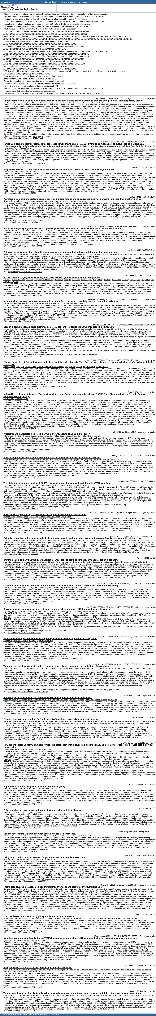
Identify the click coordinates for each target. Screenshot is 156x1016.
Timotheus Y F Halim (16, 997)
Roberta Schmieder (48, 889)
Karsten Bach (8, 995)
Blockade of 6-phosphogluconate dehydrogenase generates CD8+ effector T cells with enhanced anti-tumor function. (48, 24)
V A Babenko (28, 836)
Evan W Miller (31, 171)
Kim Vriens (94, 889)
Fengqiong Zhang (21, 918)
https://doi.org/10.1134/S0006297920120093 (25, 851)
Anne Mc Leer (82, 103)
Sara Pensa (18, 995)
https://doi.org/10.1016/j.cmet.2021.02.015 (24, 603)
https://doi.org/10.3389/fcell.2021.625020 (24, 428)
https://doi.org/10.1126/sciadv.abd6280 (23, 554)
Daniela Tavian (33, 749)
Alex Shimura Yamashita (12, 485)
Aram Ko (68, 254)
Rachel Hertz (27, 789)
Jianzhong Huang (46, 201)
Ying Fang (48, 303)
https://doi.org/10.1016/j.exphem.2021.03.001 (25, 138)
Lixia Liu (6, 201)
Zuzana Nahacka (21, 562)
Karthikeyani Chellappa (101, 460)
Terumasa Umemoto (26, 700)
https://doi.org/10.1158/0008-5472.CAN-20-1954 (26, 910)
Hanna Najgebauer (61, 970)
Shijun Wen (122, 329)
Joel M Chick (19, 436)
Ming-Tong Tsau (93, 918)
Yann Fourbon (43, 611)
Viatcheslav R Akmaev (51, 723)
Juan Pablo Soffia (21, 399)
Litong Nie (29, 280)
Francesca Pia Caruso (93, 254)
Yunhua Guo (31, 329)
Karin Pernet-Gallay (94, 103)
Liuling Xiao (17, 588)
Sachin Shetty (8, 940)
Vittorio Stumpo (44, 485)
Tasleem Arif (24, 859)
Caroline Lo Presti (20, 103)
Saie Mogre (76, 721)
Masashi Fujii (144, 889)
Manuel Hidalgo (81, 723)
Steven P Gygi (72, 436)
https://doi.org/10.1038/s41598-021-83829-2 (25, 804)
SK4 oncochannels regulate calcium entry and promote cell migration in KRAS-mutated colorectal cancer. (43, 59)
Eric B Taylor (80, 367)
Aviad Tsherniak (22, 972)
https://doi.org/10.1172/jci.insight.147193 (23, 477)
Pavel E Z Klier (8, 171)
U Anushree (18, 940)
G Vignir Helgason (34, 812)
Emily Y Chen (140, 721)
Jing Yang (40, 329)
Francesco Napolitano (121, 889)
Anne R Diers (17, 721)
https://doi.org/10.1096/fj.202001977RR (23, 222)
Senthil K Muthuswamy (46, 721)
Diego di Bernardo (64, 893)
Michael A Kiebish (142, 723)
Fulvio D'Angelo (47, 254)
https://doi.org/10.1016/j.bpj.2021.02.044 (23, 660)
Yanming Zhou (127, 918)
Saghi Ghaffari (52, 859)
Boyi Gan (14, 282)
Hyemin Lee (58, 280)
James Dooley (90, 891)
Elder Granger (130, 723)
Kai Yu (104, 254)
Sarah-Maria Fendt (102, 893)
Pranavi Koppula (86, 280)
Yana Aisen (7, 789)
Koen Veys (73, 889)
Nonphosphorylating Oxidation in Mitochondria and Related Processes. (30, 78)
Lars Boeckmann (98, 668)
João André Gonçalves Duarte (29, 889)
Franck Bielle (149, 254)
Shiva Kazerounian (30, 721)
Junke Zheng (144, 540)
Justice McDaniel (128, 721)
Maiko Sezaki (89, 700)
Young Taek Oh (35, 254)
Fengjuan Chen (75, 201)
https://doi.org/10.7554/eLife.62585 (21, 452)
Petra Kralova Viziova (63, 562)
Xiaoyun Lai (26, 540)
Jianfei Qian (78, 588)
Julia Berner (40, 668)
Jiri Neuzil (148, 146)
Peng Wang (69, 329)
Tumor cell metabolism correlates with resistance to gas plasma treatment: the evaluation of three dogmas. (44, 64)
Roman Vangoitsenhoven (27, 891)
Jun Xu (116, 540)
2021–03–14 (12, 5)
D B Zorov (7, 836)
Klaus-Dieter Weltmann (83, 668)
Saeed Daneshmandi (10, 230)
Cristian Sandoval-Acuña (12, 146)
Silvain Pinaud (66, 995)
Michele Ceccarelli (57, 256)
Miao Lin (43, 859)
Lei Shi (41, 303)
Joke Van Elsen (59, 891)
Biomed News (50, 2)
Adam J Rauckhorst (44, 367)
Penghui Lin (34, 230)
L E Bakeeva (38, 836)
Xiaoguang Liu (39, 280)
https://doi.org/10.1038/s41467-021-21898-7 (25, 987)
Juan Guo (13, 303)
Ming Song (60, 329)
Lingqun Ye (34, 588)
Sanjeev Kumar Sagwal (54, 668)
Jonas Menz (31, 668)
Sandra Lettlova (100, 146)
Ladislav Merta (88, 146)
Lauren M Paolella (34, 460)
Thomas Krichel (27, 1014)
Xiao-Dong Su (45, 256)
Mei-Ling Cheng (105, 918)
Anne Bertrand (45, 103)
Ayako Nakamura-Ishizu (42, 700)
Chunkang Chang (76, 303)
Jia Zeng (80, 891)
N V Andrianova (17, 836)
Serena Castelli (8, 749)
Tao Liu (25, 201)
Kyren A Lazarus (78, 995)
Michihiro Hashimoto (10, 700)
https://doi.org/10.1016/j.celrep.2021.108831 (25, 246)
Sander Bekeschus (10, 668)
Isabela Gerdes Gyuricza (34, 436)
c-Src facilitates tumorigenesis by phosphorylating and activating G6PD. (30, 86)
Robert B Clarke (141, 995)
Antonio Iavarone (93, 256)
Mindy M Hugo (67, 460)
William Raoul (77, 611)
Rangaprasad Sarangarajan (37, 725)
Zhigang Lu (135, 540)
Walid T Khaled (42, 997)
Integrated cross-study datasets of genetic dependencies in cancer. (29, 91)
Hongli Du (130, 329)
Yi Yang (110, 540)
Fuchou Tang (35, 256)
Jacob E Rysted (9, 367)
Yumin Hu (148, 329)
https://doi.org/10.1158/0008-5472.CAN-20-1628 (26, 163)
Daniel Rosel (130, 146)
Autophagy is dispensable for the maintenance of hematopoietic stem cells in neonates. (36, 66)
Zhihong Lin (20, 367)
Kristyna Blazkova (76, 146)
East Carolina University (29, 9)
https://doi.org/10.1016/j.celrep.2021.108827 (25, 532)
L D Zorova (56, 836)
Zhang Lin (65, 201)
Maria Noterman (58, 367)
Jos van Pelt (114, 891)
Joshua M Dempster (20, 970)
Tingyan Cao (39, 918)
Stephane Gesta (9, 725)
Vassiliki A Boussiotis (73, 230)
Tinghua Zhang (78, 540)
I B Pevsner (65, 836)
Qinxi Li (136, 918)
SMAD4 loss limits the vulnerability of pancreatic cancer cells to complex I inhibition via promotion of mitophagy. (46, 54)
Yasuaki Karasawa (105, 889)
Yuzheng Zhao (125, 540)
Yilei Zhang (7, 280)
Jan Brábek (140, 146)
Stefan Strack (90, 367)
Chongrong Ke (34, 201)
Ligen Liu (34, 540)
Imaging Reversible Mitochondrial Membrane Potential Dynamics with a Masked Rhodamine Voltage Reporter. (45, 19)
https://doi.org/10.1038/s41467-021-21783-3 (25, 1011)
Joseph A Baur (115, 460)
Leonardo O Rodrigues (34, 723)
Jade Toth (57, 460)
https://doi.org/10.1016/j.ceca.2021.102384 (24, 633)
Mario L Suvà (24, 256)
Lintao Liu (25, 588)
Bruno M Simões (102, 995)
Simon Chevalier (33, 103)
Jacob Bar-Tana (47, 789)
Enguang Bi (49, 588)
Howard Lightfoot (118, 970)
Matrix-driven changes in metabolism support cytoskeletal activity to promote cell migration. (38, 61)
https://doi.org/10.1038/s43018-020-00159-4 (25, 272)
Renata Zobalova (107, 562)
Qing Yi (85, 588)
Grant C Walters (30, 367)
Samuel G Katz (66, 517)
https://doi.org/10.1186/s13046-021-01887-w (25, 780)
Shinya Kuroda (77, 893)
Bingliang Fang (135, 280)
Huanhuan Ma (8, 918)
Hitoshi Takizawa (101, 700)
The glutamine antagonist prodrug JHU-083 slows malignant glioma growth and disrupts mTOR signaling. (43, 46)
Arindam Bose (93, 723)
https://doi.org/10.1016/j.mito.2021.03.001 (24, 962)
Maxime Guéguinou (90, 611)
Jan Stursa (32, 562)
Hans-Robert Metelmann (130, 668)
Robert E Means (22, 517)
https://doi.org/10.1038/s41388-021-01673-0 (25, 932)
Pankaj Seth (98, 230)
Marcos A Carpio (9, 517)
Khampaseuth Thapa (67, 723)
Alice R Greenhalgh (116, 995)
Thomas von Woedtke (113, 668)
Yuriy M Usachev (102, 367)
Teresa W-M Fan (88, 230)
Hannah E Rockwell (114, 721)
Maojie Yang (68, 588)
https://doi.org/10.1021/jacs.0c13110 (22, 193)
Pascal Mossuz (107, 103)
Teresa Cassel (24, 230)
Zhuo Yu (88, 540)
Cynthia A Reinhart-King (45, 641)
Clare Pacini (7, 970)
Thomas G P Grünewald (128, 891)
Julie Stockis (55, 995)
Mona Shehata (90, 995)
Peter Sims (15, 256)
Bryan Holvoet (12, 891)
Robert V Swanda (18, 280)
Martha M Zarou (9, 812)
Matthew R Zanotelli (20, 641)
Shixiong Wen (60, 918)
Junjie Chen (145, 280)
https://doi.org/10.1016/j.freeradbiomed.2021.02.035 (28, 692)
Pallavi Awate (59, 721)
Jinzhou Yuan (112, 254)
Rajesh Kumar (29, 940)
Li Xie (94, 540)
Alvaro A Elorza (8, 399)
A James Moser (118, 723)
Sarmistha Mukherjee (11, 460)
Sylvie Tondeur (56, 103)
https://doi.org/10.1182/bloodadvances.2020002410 (28, 713)
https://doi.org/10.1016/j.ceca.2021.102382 (24, 388)
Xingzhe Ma (7, 588)
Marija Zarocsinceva (30, 995)
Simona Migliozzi (23, 254)
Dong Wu (56, 303)
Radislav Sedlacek (93, 562)
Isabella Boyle (33, 970)
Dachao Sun (49, 918)
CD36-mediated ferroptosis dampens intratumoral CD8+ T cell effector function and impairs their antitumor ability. (46, 56)
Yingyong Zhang (16, 201)
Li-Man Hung (116, 918)
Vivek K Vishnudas (105, 723)
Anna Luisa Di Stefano (136, 254)
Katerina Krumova (99, 721)
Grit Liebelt (22, 668)
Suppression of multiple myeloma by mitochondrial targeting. (26, 74)
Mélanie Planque (83, 889)
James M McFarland (143, 970)
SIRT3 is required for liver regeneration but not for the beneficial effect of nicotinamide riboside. (39, 44)
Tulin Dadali (7, 721)
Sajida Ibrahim (8, 611)
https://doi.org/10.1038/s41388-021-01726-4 (25, 579)
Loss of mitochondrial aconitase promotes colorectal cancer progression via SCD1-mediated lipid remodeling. (45, 34)
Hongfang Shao (51, 540)
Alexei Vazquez (21, 812)
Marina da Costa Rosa (30, 485)
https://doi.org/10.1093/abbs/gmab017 (22, 321)
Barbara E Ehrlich (53, 517)
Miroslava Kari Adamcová (116, 146)
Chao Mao (76, 280)
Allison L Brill (33, 517)
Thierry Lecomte (66, 611)
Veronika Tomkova (41, 146)
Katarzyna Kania (44, 995)
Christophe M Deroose (18, 893)
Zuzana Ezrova (8, 562)
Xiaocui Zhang (102, 540)
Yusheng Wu (7, 641)
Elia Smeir (37, 789)
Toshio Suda (112, 700)
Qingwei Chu (78, 460)
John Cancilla (87, 329)
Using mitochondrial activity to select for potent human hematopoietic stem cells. (34, 81)
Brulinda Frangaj (78, 254)
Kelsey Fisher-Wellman (10, 9)
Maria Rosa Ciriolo (45, 749)
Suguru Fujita (134, 889)
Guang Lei (67, 280)
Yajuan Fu (57, 201)
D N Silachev (95, 836)
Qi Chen (93, 201)
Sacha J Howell (129, 995)
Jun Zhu (41, 540)
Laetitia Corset (54, 611)
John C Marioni (30, 997)
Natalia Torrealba (28, 146)
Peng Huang (139, 329)
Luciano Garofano (9, 254)
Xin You (6, 329)
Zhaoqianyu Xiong (80, 918)
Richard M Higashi (46, 230)
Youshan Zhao (23, 303)
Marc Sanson (70, 256)
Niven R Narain (21, 725)
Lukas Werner (14, 148)
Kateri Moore (34, 859)
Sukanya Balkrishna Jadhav (59, 146)
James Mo (23, 460)
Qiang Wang (58, 588)
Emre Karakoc (74, 970)
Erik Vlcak (51, 562)
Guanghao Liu (70, 367)
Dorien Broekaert (62, 889)
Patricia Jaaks (130, 970)
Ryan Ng (68, 721)
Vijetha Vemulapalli (18, 723)
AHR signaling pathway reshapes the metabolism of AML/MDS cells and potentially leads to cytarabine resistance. (47, 31)
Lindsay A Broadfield (10, 889)
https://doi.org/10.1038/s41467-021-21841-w (25, 295)
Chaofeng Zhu (50, 329)
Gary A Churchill (83, 436)
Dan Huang (62, 540)
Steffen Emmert (145, 668)
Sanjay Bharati (40, 940)
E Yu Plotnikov (84, 836)
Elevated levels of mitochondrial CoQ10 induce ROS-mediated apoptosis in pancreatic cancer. (39, 69)
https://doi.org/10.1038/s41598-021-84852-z (25, 739)
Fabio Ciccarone (21, 749)
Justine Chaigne (20, 611)
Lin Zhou (31, 918)
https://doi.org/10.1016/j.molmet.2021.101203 (25, 356)
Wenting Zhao (123, 254)
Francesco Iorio (34, 972)
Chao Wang (49, 280)
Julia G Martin (20, 171)
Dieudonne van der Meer (89, 970)
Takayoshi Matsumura (60, 700)
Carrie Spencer (87, 721)
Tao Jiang (6, 256)
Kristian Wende (68, 668)
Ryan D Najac (59, 254)
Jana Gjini (15, 859)
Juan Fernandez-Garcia (45, 891)
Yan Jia (6, 303)
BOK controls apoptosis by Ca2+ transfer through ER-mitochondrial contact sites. (34, 49)
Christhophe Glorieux (109, 329)
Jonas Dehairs (71, 891)
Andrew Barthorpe (104, 970)
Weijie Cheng (98, 280)
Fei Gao (148, 721)
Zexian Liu (77, 329)
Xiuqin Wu (85, 201)
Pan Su (41, 588)
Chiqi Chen (7, 540)
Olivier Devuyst (60, 436)
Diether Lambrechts (50, 893)
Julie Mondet (8, 103)
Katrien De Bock (89, 893)
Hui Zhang (22, 329)
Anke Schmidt (8, 670)
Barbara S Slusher (65, 485)
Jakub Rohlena (119, 562)
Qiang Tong (88, 460)
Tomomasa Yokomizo (76, 700)
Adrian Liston (142, 891)
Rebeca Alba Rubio (102, 891)
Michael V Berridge (78, 562)
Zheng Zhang (33, 303)
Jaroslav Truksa (25, 148)
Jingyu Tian (14, 329)
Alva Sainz (42, 517)
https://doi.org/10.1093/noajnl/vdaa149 (23, 509)
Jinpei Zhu (69, 918)
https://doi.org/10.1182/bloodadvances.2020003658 (28, 881)
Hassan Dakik (32, 611)
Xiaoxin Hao (16, 540)
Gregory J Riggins (79, 485)
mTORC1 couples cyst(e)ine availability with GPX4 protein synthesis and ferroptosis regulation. (39, 29)
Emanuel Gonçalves (46, 970)
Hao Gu (69, 540)
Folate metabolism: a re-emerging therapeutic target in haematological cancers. (33, 76)
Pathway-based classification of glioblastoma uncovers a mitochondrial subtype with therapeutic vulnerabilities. (45, 26)
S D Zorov (47, 836)
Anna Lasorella (81, 256)
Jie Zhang (107, 280)
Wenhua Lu (97, 329)
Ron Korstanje (95, 436)
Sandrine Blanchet (69, 103)
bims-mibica (5, 2)
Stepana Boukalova (132, 562)
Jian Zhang (33, 641)
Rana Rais (54, 485)
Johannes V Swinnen (34, 893)
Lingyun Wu (65, 303)
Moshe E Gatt (17, 789)
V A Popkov (74, 836)
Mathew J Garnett (9, 972)
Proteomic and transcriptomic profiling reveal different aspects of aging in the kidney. (35, 41)
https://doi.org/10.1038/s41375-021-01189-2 (25, 828)
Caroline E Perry (47, 460)
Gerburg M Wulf (59, 230)
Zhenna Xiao (116, 280)
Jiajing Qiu (7, 859)
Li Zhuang (125, 280)
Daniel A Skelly (49, 436)
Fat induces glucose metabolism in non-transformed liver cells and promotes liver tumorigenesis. (40, 83)
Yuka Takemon (8, 436)
